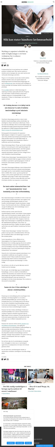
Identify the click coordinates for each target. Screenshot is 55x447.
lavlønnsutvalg (8, 83)
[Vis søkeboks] (54, 2)
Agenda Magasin (6, 393)
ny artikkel (6, 90)
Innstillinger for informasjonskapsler (44, 445)
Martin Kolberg (37, 391)
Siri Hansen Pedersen (31, 43)
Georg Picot (22, 43)
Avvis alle (28, 443)
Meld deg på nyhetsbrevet (36, 439)
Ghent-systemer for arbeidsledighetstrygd (12, 130)
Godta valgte (20, 443)
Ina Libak (31, 391)
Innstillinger (10, 443)
